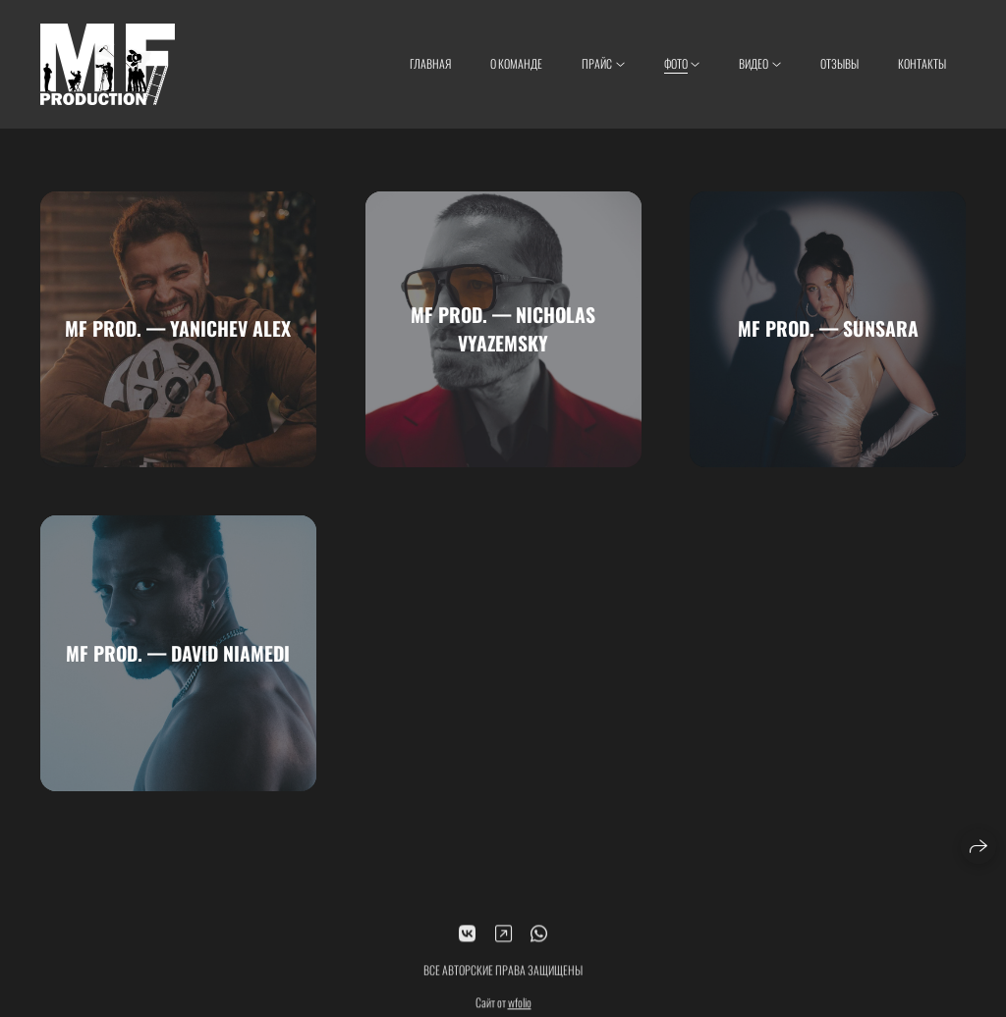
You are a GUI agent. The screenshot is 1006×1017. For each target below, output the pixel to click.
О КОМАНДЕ (516, 63)
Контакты (922, 63)
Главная (430, 63)
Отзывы (839, 63)
